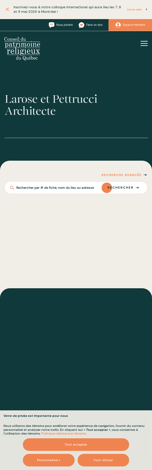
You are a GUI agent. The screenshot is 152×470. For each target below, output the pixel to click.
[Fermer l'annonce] (7, 9)
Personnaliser (48, 422)
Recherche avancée (122, 175)
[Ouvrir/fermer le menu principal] (141, 43)
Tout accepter (76, 407)
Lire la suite (134, 9)
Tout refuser (103, 423)
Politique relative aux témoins (63, 396)
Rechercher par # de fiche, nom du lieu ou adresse (55, 187)
